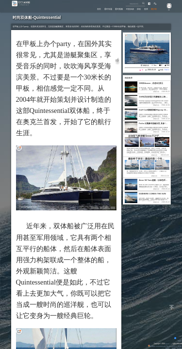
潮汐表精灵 (177, 348)
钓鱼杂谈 (123, 8)
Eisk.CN (166, 344)
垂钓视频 (110, 8)
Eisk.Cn (166, 70)
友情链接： (161, 348)
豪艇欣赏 (146, 65)
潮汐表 (153, 8)
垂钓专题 (96, 8)
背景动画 (176, 341)
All (171, 344)
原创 (134, 8)
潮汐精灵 (170, 348)
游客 (166, 10)
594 (168, 65)
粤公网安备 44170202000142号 (149, 346)
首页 (85, 8)
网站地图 (178, 346)
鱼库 (143, 8)
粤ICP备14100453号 (167, 346)
